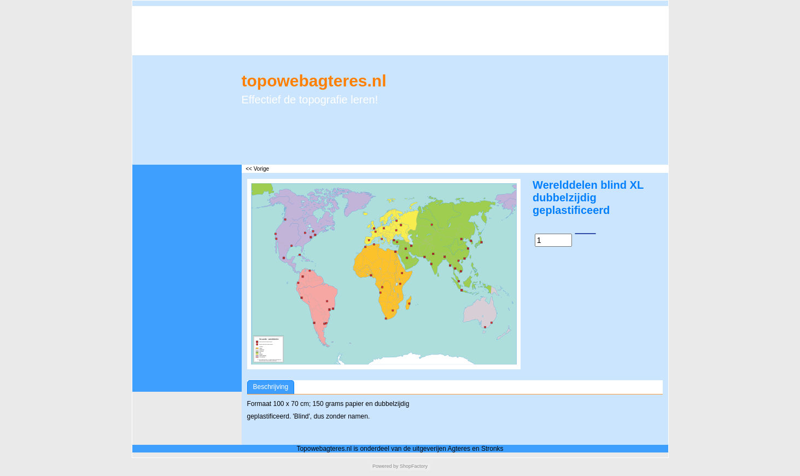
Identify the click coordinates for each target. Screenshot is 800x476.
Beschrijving (271, 387)
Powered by (385, 466)
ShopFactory (413, 466)
